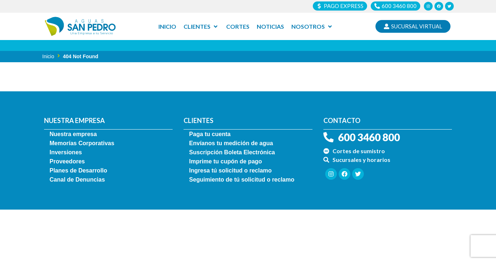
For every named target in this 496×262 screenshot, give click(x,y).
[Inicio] (167, 26)
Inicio (48, 56)
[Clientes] (201, 26)
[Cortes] (238, 26)
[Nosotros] (312, 26)
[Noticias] (270, 26)
